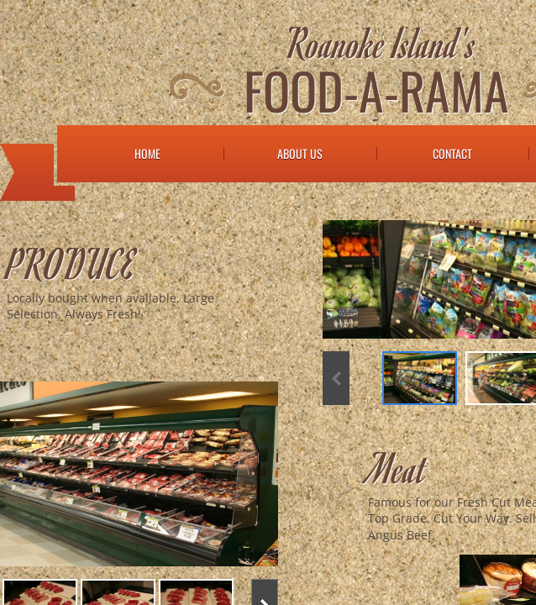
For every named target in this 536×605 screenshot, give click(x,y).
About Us (300, 153)
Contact (452, 153)
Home (147, 153)
